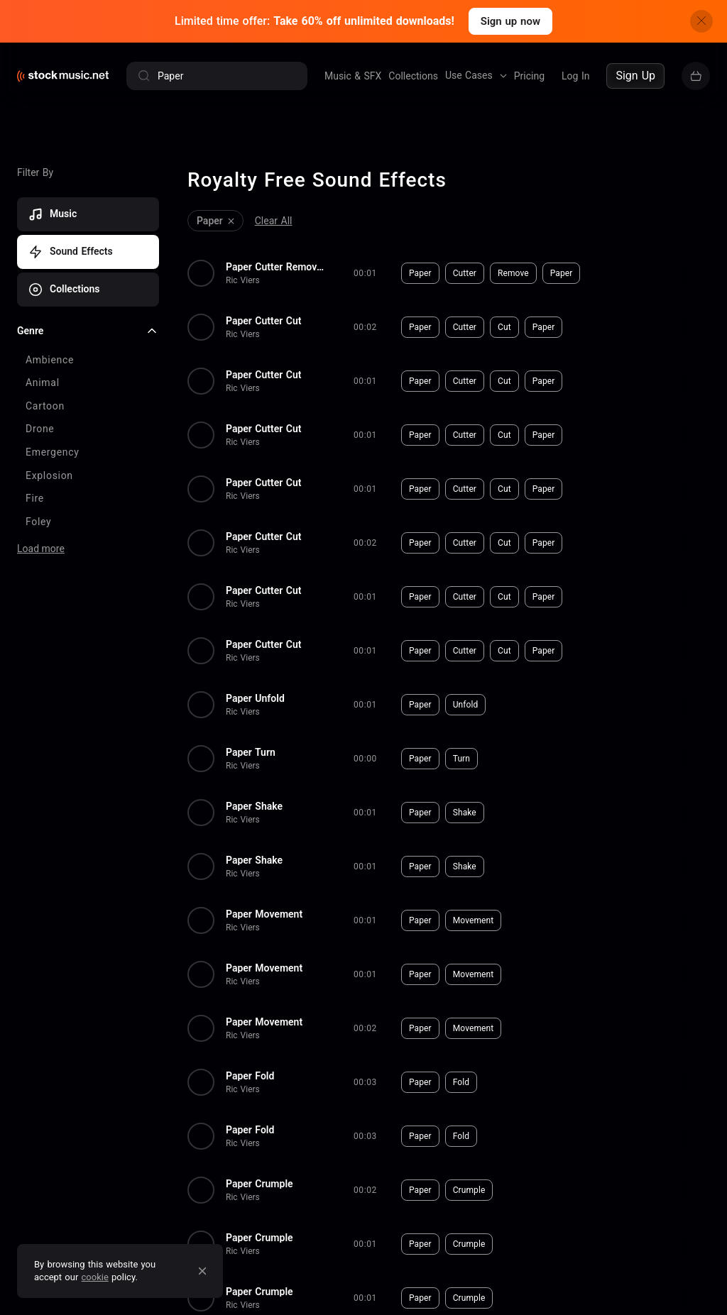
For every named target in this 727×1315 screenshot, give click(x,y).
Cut (504, 327)
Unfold (466, 705)
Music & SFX (352, 76)
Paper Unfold (255, 698)
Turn (461, 759)
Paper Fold (250, 1076)
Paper (420, 273)
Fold (461, 1082)
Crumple (469, 1190)
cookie (95, 1277)
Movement (473, 920)
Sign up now (510, 21)
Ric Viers (243, 280)
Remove (513, 273)
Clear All (274, 220)
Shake (464, 813)
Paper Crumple (259, 1184)
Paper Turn (250, 752)
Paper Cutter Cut (263, 321)
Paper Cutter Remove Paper (275, 267)
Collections (413, 76)
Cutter (464, 273)
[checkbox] (88, 360)
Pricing (529, 76)
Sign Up (635, 75)
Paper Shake (254, 806)
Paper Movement (264, 914)
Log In (575, 76)
